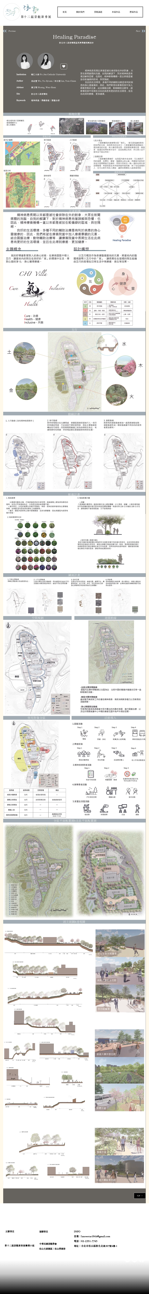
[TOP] (140, 1196)
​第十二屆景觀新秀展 (36, 16)
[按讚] (63, 66)
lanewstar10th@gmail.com (95, 1236)
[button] (80, 12)
